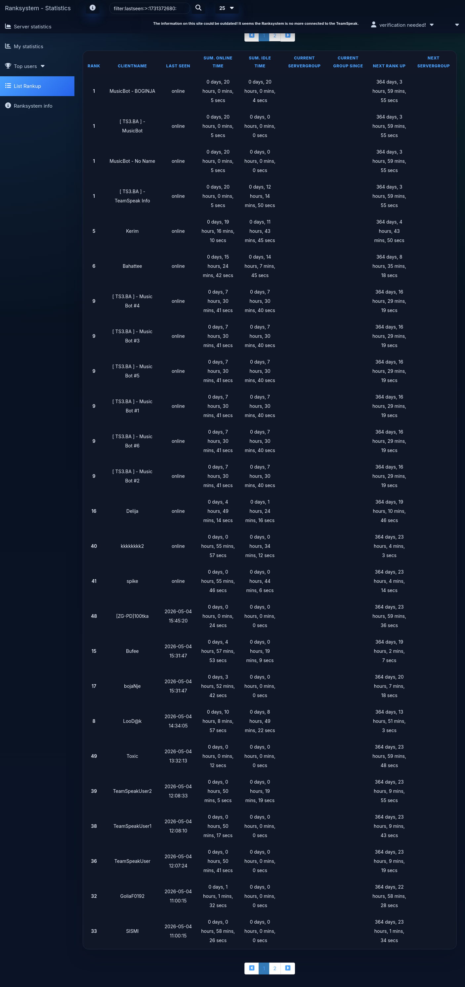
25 (227, 8)
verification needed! (403, 24)
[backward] (251, 36)
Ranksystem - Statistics (38, 8)
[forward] (287, 36)
